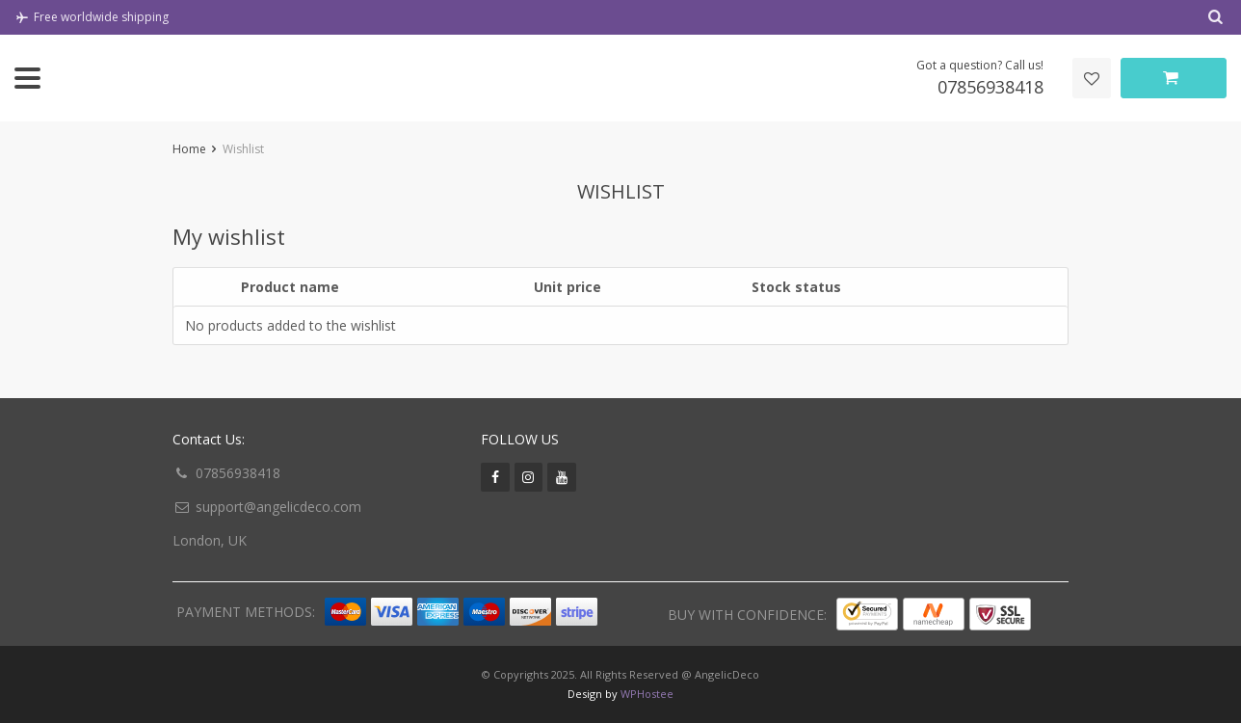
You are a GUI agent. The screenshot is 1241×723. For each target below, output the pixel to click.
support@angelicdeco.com (278, 506)
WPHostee (646, 693)
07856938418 (238, 473)
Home (189, 149)
